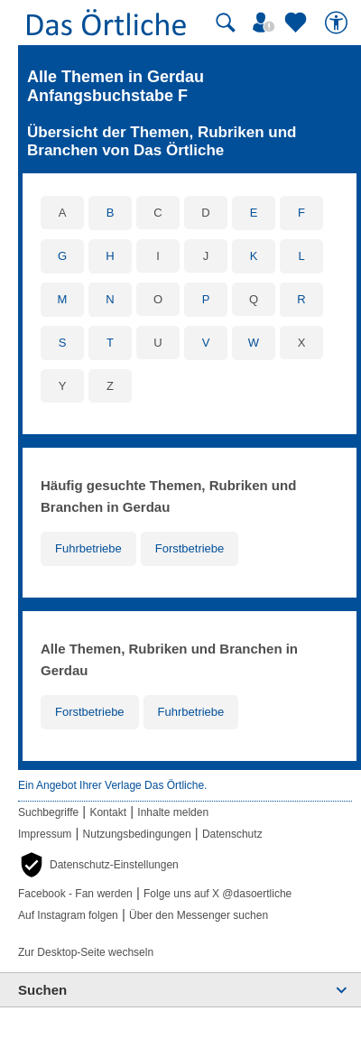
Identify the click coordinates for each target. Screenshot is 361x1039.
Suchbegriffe (48, 812)
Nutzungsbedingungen (137, 834)
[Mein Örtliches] (266, 22)
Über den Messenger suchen (198, 915)
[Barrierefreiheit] (338, 22)
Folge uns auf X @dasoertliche (217, 893)
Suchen (42, 989)
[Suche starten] (225, 22)
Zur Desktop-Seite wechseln (85, 952)
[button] (98, 865)
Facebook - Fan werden (75, 893)
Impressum (44, 834)
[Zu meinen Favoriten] (297, 22)
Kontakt (107, 812)
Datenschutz (232, 834)
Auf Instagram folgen (68, 915)
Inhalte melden (172, 812)
